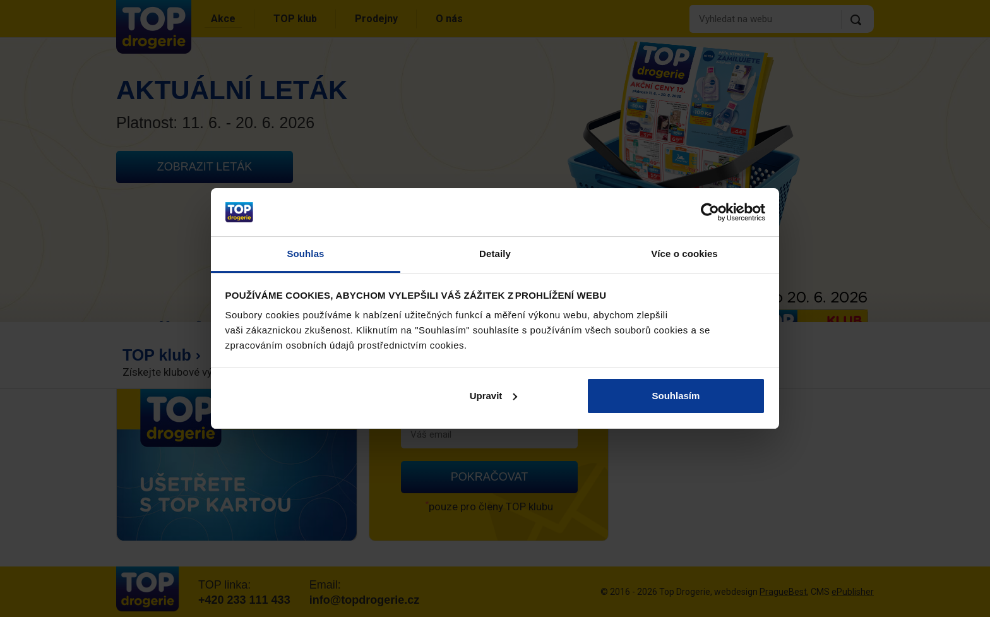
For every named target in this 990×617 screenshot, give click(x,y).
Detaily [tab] (495, 253)
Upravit (494, 395)
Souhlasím (676, 395)
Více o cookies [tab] (684, 253)
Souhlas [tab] (305, 253)
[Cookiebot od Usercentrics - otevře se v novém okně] (710, 212)
